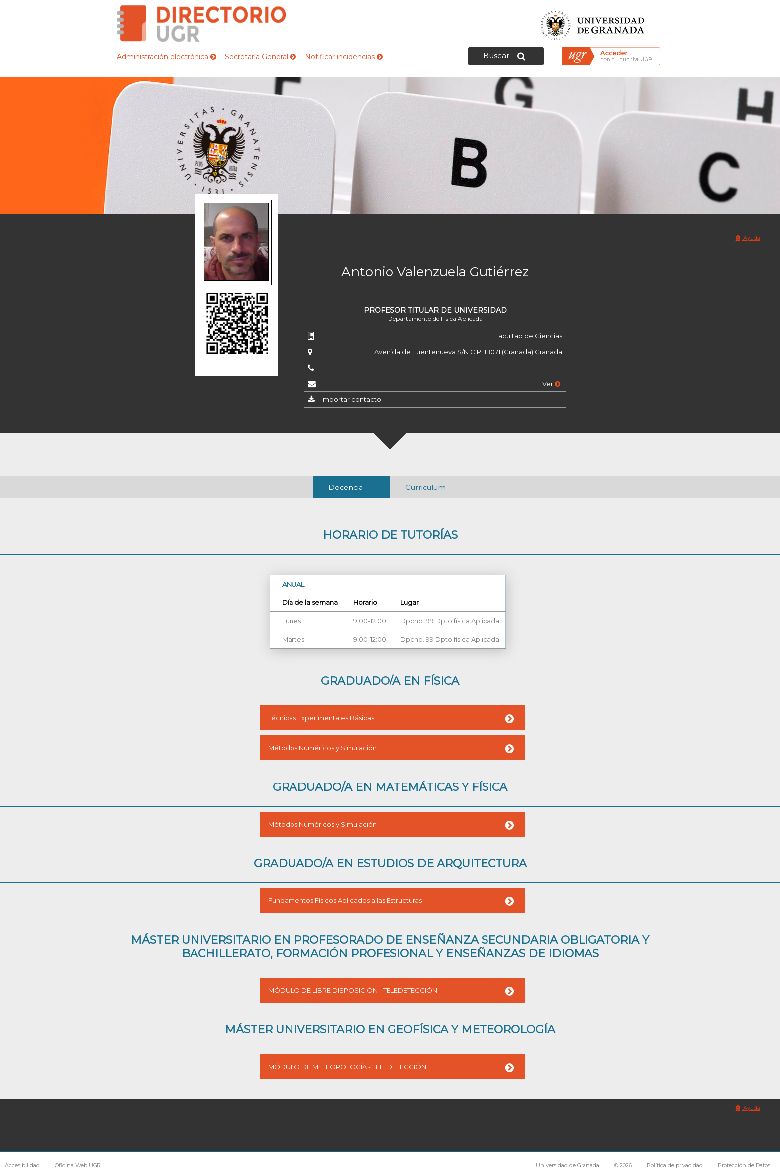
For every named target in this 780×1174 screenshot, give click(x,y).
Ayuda (748, 237)
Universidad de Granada (593, 22)
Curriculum (425, 487)
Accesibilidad (22, 1165)
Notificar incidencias (344, 56)
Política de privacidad (675, 1165)
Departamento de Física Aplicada (435, 318)
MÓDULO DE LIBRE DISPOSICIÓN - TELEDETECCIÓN (352, 990)
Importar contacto (351, 399)
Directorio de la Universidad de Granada (201, 23)
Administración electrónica (166, 56)
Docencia (345, 487)
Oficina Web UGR (78, 1165)
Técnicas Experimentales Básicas (321, 718)
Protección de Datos (744, 1165)
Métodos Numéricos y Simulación (322, 748)
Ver (551, 384)
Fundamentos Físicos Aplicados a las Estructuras (345, 900)
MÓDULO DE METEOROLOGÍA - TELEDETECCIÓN (347, 1067)
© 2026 (623, 1165)
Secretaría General (260, 56)
